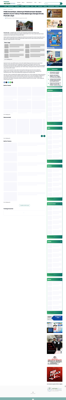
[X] (6, 82)
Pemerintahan (11, 6)
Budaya (45, 6)
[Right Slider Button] (61, 6)
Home (5, 6)
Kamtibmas (27, 6)
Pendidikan (17, 6)
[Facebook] (4, 82)
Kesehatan (40, 6)
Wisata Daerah (51, 6)
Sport (40, 2)
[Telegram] (8, 82)
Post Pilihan (19, 4)
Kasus (32, 6)
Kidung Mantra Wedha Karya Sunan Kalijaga (54, 73)
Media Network (30, 2)
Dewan (22, 6)
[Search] (52, 4)
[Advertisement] (33, 393)
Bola (36, 2)
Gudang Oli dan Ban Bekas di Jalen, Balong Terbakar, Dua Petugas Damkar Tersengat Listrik (55, 80)
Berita (23, 2)
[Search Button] (61, 4)
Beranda (18, 2)
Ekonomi (57, 6)
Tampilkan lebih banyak (24, 205)
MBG (36, 6)
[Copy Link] (12, 82)
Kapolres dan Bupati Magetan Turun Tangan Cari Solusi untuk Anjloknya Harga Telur (55, 76)
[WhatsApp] (10, 82)
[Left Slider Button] (42, 136)
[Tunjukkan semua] (61, 90)
